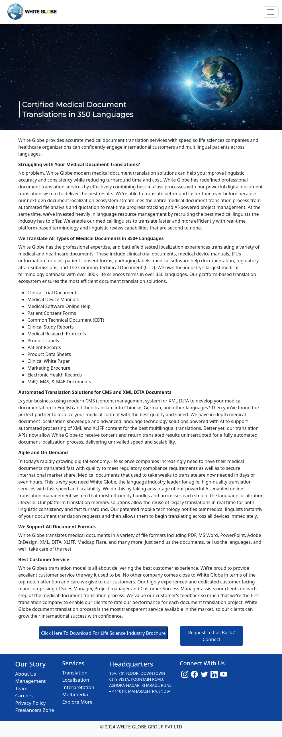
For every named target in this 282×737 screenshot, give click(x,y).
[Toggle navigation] (271, 12)
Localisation (75, 679)
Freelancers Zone (34, 710)
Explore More (77, 701)
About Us (25, 673)
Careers (23, 695)
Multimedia (75, 694)
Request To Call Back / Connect (211, 636)
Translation (74, 672)
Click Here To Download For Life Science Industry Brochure (103, 633)
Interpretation (78, 687)
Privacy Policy (30, 703)
